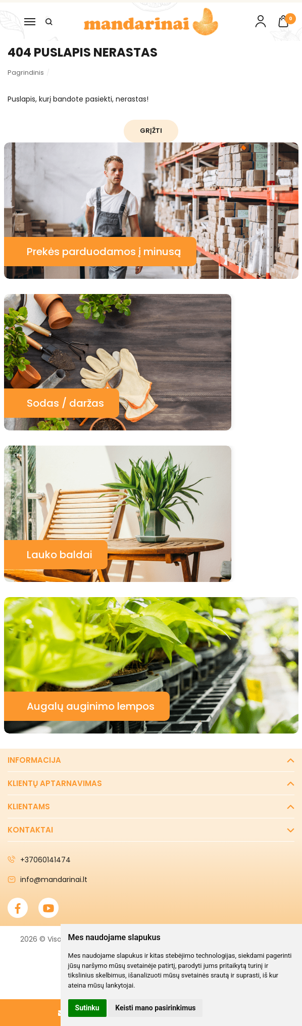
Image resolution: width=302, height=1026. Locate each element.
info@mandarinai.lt (47, 879)
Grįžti (151, 130)
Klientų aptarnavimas (55, 783)
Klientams (29, 806)
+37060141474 (39, 860)
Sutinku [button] (87, 1008)
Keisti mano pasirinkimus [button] (155, 1008)
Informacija (34, 760)
